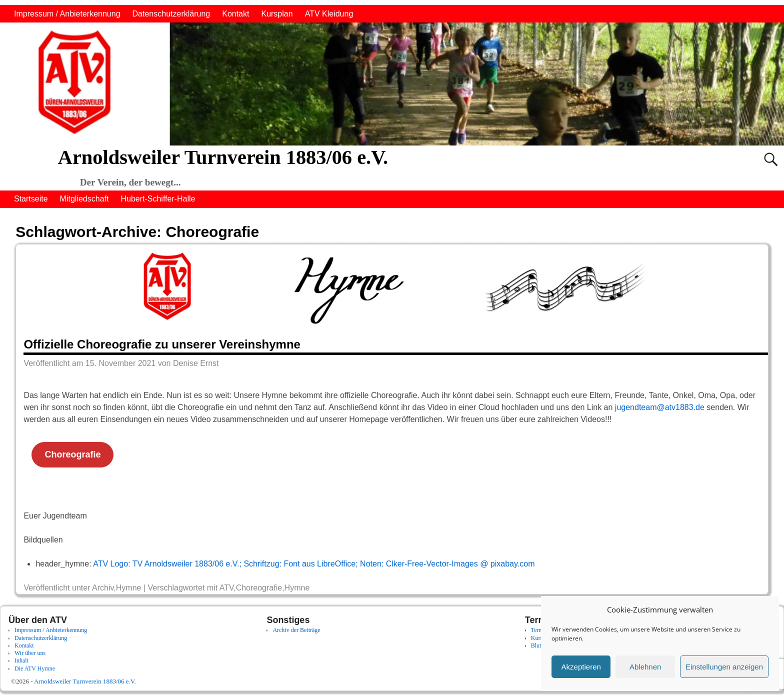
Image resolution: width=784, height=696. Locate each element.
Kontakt (235, 14)
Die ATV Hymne (34, 668)
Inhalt (21, 660)
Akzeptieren (581, 666)
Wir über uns (30, 653)
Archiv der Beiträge (296, 630)
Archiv (103, 588)
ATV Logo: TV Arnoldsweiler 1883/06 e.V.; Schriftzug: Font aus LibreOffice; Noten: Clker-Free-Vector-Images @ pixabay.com (313, 564)
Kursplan (276, 14)
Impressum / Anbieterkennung (67, 14)
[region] (392, 84)
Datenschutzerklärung (171, 14)
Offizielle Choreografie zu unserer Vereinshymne (162, 344)
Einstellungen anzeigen (724, 666)
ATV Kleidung (329, 14)
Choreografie (72, 455)
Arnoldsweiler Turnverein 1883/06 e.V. (223, 157)
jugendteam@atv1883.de (659, 407)
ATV (227, 588)
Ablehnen (645, 666)
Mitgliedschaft (84, 198)
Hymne (129, 588)
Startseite (31, 198)
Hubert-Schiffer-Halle (157, 198)
